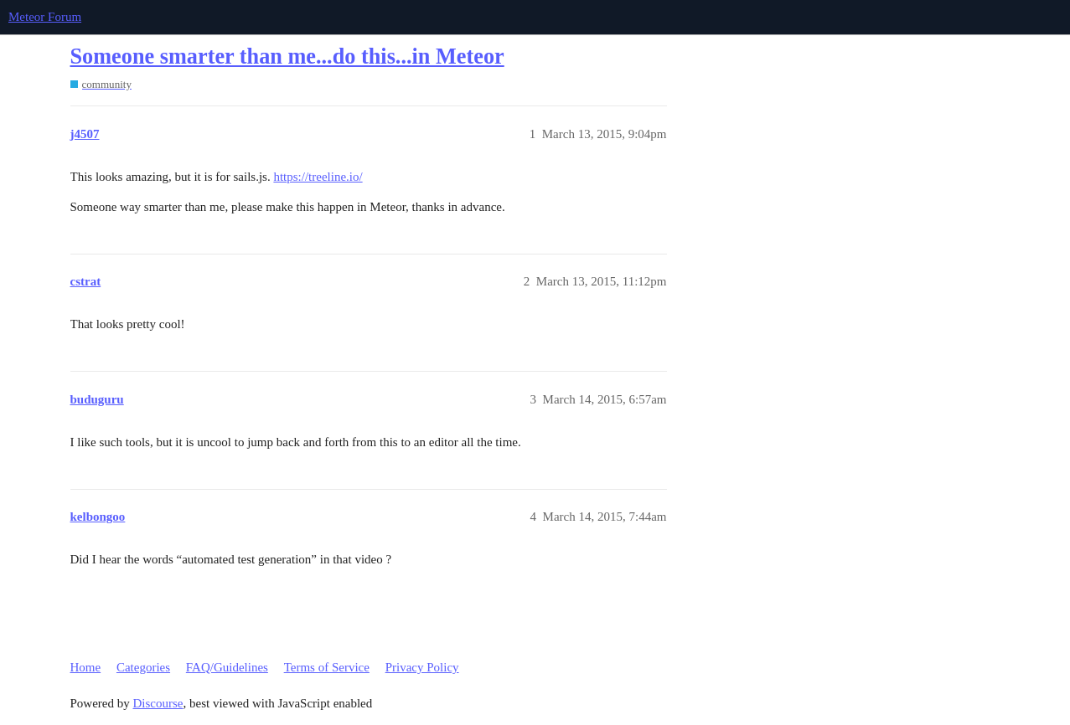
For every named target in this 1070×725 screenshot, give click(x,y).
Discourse (158, 703)
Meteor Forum (44, 16)
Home (85, 667)
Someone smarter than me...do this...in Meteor (287, 56)
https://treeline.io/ (317, 176)
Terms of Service (327, 667)
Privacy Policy (422, 667)
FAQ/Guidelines (227, 667)
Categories (143, 667)
